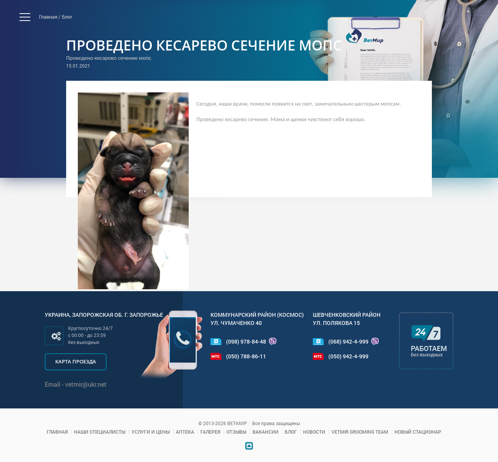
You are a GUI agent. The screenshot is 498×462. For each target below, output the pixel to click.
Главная (57, 432)
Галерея (210, 432)
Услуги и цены (151, 432)
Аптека (185, 432)
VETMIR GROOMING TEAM (359, 432)
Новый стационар (418, 432)
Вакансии (266, 432)
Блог (67, 16)
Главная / (49, 16)
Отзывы (236, 432)
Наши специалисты (99, 432)
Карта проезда (75, 361)
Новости (314, 432)
